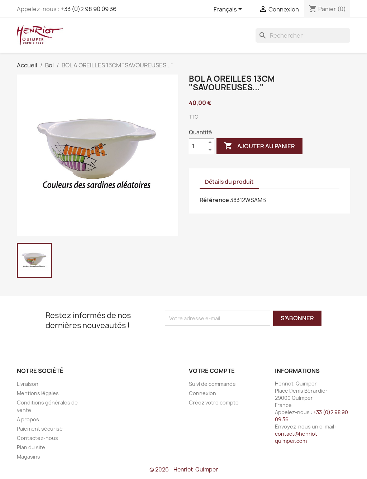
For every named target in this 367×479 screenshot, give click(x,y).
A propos (28, 419)
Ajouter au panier (259, 146)
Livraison (27, 383)
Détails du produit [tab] (229, 182)
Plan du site (31, 447)
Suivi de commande (212, 383)
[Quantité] (197, 146)
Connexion (202, 393)
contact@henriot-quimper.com (297, 437)
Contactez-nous (37, 438)
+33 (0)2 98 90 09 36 (88, 9)
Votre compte (212, 371)
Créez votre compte (214, 402)
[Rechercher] (303, 35)
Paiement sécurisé (40, 428)
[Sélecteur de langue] (229, 9)
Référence (214, 199)
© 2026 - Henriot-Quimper (183, 469)
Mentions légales (38, 393)
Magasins (28, 456)
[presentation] (224, 340)
